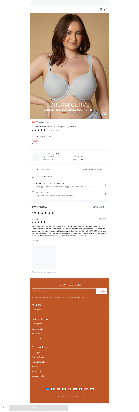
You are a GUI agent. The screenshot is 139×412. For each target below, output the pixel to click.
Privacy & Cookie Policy (76, 297)
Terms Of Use (59, 297)
